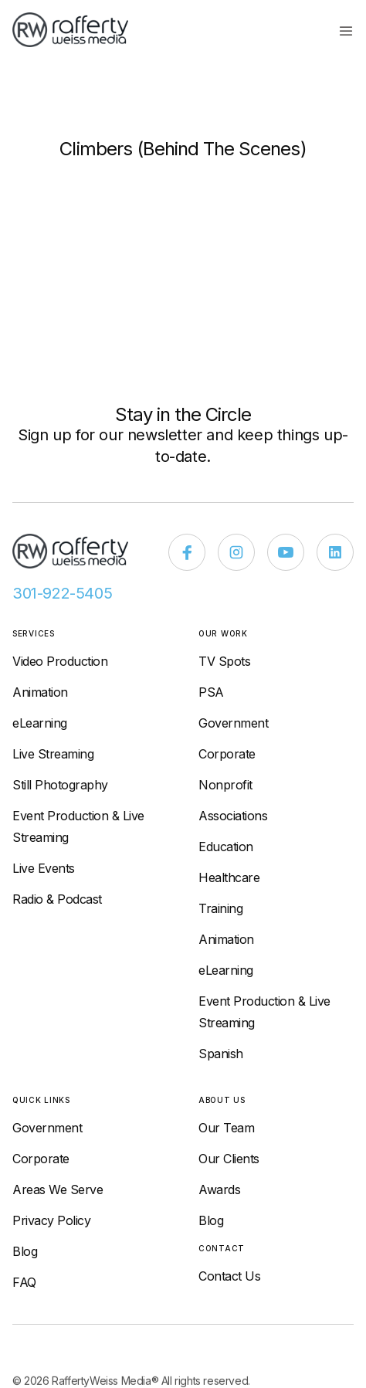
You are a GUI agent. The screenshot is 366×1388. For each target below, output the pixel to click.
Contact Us (229, 1276)
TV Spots (224, 661)
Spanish (220, 1053)
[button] (346, 30)
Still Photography (60, 784)
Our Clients (228, 1158)
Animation (40, 692)
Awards (219, 1189)
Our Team (226, 1127)
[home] (78, 29)
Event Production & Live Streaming (78, 826)
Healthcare (228, 877)
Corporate (227, 754)
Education (225, 846)
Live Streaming (52, 754)
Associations (232, 815)
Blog (24, 1251)
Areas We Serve (57, 1189)
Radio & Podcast (57, 899)
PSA (211, 692)
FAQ (24, 1282)
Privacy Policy (51, 1220)
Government (233, 723)
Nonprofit (225, 784)
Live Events (43, 868)
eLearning (39, 723)
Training (220, 908)
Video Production (59, 661)
